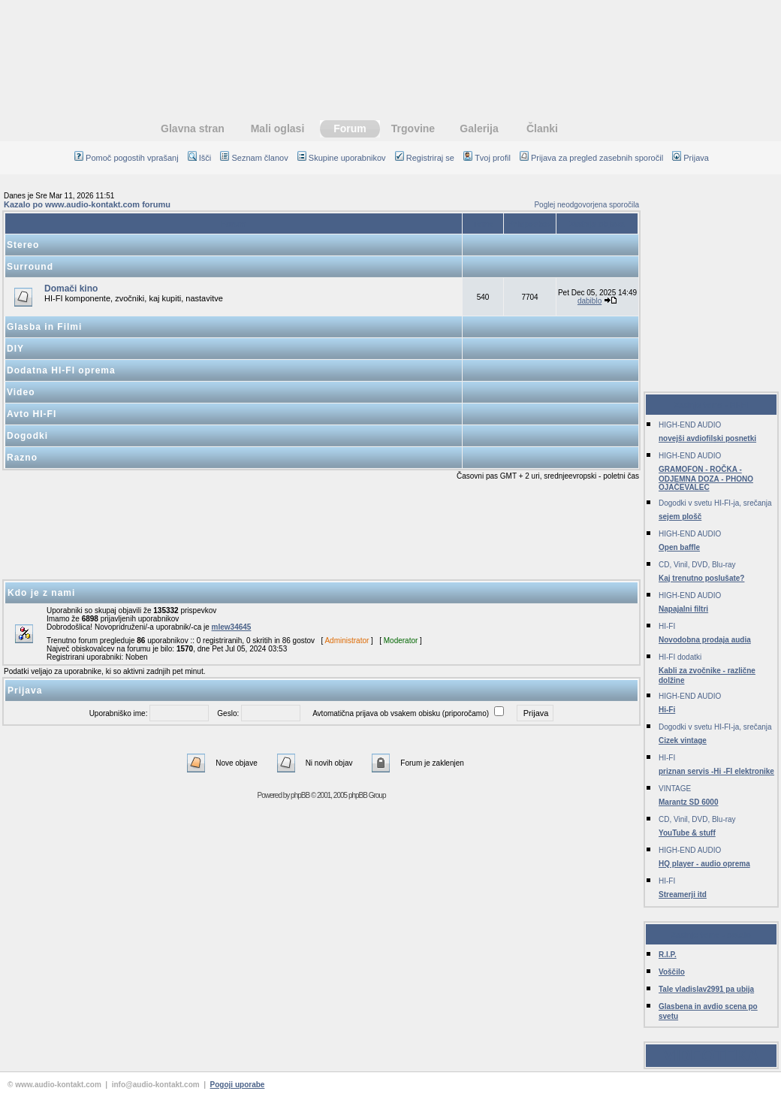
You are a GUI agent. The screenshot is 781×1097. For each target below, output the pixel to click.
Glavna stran (193, 128)
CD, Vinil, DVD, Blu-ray (697, 565)
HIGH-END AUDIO (690, 425)
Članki (542, 128)
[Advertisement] (321, 530)
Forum (349, 128)
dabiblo (589, 301)
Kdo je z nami (41, 593)
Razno (22, 457)
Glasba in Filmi (44, 327)
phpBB (300, 795)
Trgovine (413, 128)
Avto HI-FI (31, 414)
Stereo (23, 245)
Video (21, 392)
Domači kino (71, 288)
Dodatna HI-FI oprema (61, 370)
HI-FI (667, 626)
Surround (30, 266)
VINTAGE (675, 788)
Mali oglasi (278, 128)
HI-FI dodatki (680, 657)
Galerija (479, 128)
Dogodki (27, 436)
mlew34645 (232, 627)
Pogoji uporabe (237, 1084)
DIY (15, 348)
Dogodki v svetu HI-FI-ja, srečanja (715, 503)
